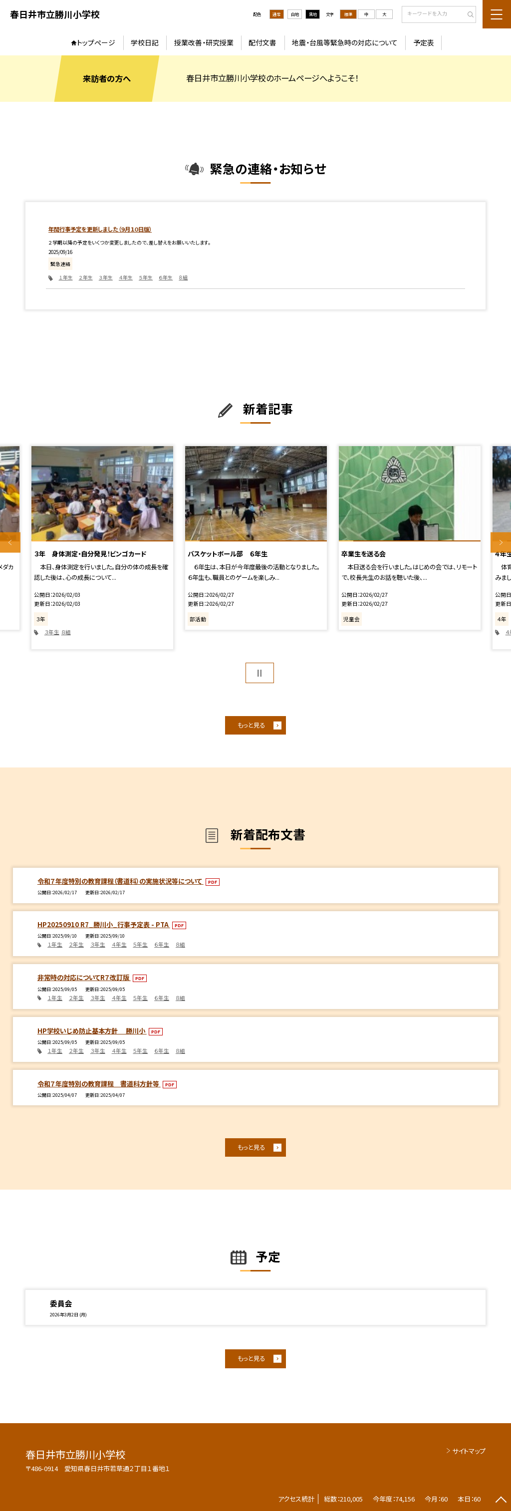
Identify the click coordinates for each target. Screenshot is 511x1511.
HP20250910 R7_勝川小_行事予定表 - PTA (103, 924)
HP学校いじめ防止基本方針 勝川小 (92, 1030)
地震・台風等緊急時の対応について (345, 42)
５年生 (146, 277)
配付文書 (262, 42)
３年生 (106, 277)
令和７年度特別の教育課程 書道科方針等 (99, 1083)
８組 (183, 277)
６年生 (166, 277)
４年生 (126, 277)
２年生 (86, 277)
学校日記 (145, 42)
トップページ (96, 42)
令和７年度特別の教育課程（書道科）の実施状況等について (120, 881)
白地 (295, 14)
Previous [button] (10, 542)
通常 (276, 14)
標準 (348, 14)
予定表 (423, 42)
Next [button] (501, 542)
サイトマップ (469, 1451)
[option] (102, 547)
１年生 (66, 277)
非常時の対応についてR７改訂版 (84, 977)
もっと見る (251, 725)
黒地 (313, 14)
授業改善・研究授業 (204, 42)
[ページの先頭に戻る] (501, 1501)
